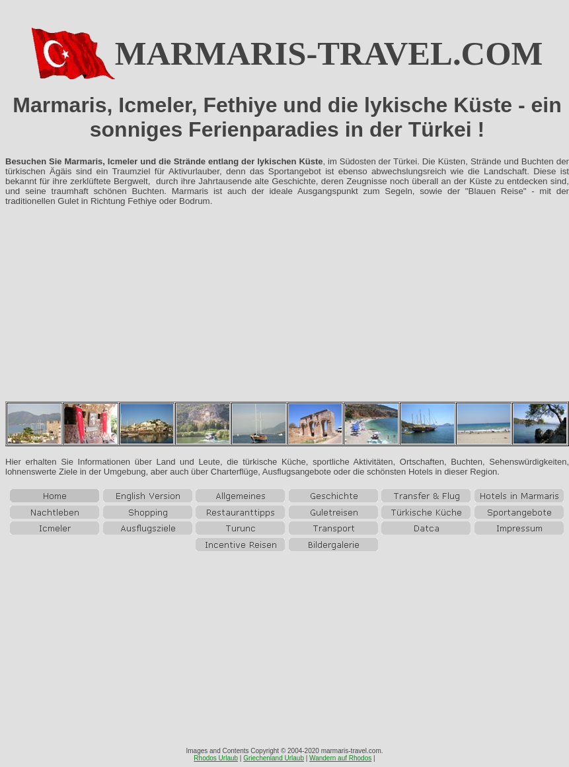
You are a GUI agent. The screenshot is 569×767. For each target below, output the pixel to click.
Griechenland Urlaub (273, 758)
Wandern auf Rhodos (340, 758)
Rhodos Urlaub (216, 758)
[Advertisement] (287, 309)
